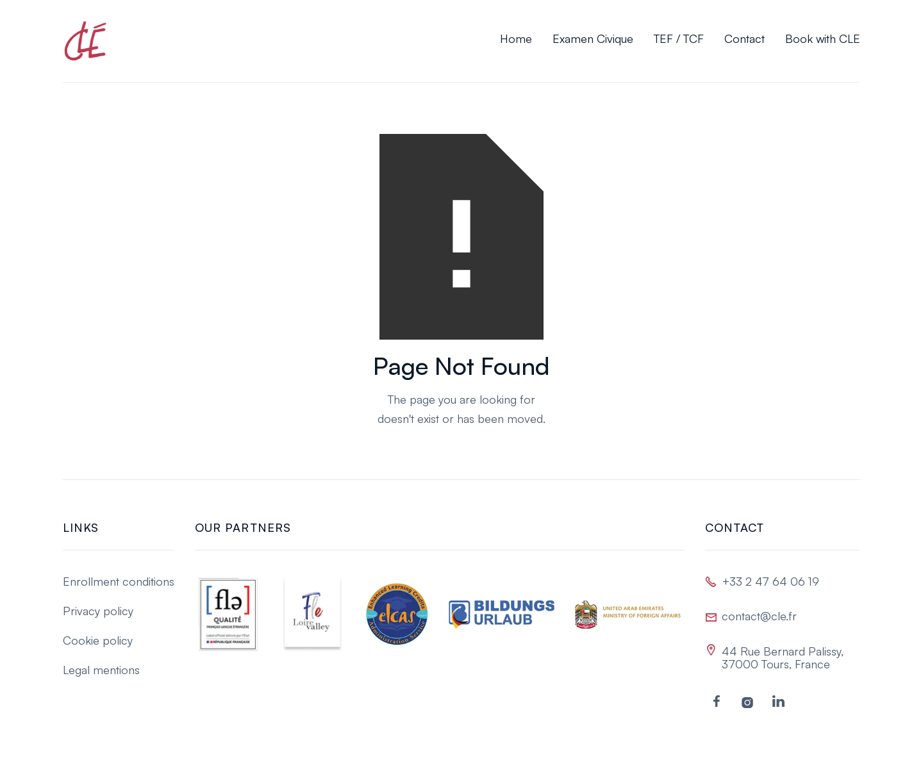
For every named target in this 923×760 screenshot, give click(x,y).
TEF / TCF (679, 38)
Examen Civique (593, 38)
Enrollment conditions (118, 581)
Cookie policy (98, 640)
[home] (85, 41)
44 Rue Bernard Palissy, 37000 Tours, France (783, 657)
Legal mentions (101, 670)
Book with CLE (822, 38)
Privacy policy (98, 611)
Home (516, 38)
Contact (744, 38)
